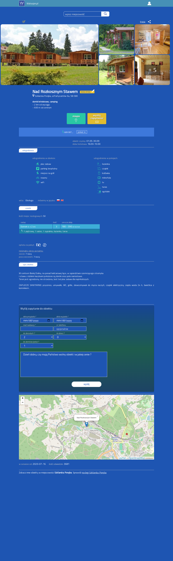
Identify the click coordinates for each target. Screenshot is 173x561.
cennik (28, 208)
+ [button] (23, 398)
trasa (142, 21)
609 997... (68, 132)
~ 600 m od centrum (42, 107)
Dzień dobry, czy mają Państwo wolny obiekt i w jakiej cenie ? (63, 364)
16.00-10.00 (86, 144)
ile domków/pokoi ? (31, 341)
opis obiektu (28, 265)
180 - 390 (71, 226)
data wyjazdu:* (62, 316)
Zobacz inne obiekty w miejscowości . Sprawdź (50, 472)
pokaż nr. (82, 132)
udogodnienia (28, 150)
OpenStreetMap (137, 458)
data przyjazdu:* (29, 316)
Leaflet (122, 458)
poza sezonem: (29, 256)
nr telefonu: (61, 325)
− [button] (23, 403)
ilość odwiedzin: (59, 464)
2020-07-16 (39, 464)
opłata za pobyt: (26, 244)
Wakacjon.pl (32, 3)
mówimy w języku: (47, 200)
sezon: (25, 253)
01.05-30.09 (86, 141)
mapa (86, 396)
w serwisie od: (26, 464)
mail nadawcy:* (29, 325)
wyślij (86, 384)
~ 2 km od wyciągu (41, 104)
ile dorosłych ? (29, 333)
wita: (21, 200)
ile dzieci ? (60, 333)
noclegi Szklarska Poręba (94, 472)
